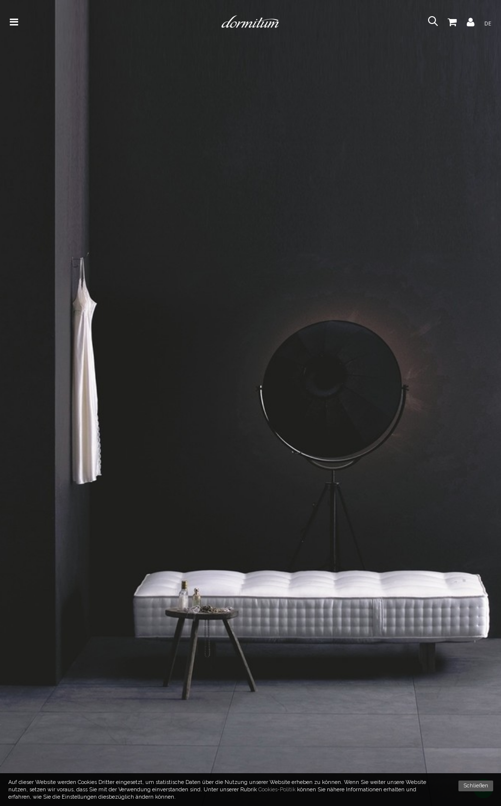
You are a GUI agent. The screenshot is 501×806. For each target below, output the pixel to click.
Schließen (475, 785)
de (487, 23)
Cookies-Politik (277, 789)
